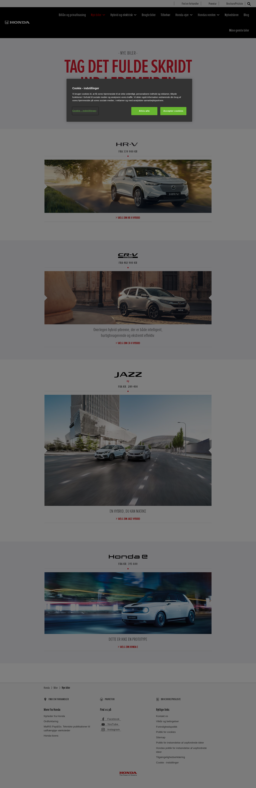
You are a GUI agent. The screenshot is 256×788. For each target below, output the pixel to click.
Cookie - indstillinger (84, 111)
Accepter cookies (173, 111)
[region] (129, 100)
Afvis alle (144, 111)
